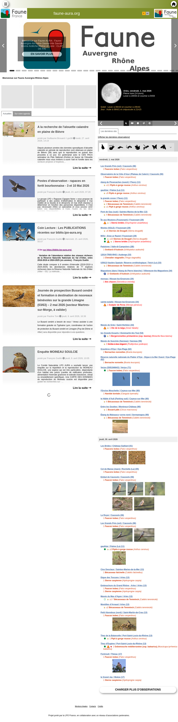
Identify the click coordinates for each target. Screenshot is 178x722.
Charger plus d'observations (138, 689)
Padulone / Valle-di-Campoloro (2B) (117, 246)
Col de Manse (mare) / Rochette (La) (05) (120, 469)
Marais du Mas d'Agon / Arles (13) (116, 596)
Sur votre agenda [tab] (22, 114)
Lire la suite (82, 167)
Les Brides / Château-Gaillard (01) (117, 446)
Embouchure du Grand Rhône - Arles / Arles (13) (124, 585)
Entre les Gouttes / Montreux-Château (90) (121, 407)
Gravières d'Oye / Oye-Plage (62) (116, 349)
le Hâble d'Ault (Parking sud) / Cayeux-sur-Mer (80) (125, 399)
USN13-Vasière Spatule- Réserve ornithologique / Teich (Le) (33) (131, 263)
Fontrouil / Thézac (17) (111, 654)
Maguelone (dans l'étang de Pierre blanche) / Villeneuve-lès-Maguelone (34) (136, 271)
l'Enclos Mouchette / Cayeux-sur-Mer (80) (120, 390)
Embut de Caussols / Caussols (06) (117, 477)
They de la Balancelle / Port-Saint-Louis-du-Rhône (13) (126, 635)
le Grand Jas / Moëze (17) (112, 677)
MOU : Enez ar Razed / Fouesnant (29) (119, 236)
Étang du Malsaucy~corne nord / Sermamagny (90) (125, 415)
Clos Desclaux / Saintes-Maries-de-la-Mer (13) (122, 569)
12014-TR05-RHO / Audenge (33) (116, 255)
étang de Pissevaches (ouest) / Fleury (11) (121, 182)
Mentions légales (81, 706)
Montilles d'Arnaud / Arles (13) (115, 604)
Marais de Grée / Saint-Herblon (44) (117, 325)
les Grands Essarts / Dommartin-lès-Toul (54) (122, 333)
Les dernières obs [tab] (109, 131)
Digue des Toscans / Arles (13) (115, 577)
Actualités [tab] (7, 114)
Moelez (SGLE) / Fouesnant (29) (115, 228)
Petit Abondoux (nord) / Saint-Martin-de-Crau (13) (124, 612)
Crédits (100, 706)
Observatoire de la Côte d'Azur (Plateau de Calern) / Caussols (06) (132, 174)
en (147, 13)
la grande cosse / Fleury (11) (114, 198)
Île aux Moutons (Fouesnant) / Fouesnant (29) (122, 220)
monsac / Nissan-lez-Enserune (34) (117, 279)
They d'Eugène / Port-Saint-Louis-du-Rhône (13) (123, 643)
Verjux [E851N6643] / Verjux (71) (116, 367)
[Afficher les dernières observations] (114, 137)
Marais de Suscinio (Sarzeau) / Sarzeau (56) (121, 341)
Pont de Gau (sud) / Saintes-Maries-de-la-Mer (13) (124, 212)
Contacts (92, 706)
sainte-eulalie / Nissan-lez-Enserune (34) (120, 302)
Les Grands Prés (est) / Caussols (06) (118, 166)
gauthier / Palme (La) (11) (112, 190)
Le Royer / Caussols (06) (112, 515)
